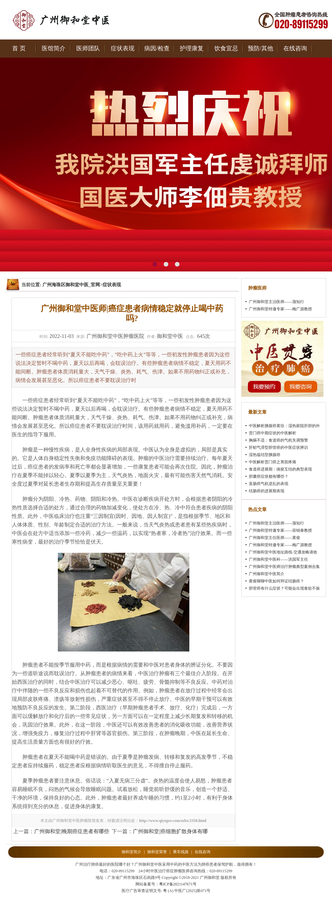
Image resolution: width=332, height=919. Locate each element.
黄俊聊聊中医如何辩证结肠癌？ (276, 581)
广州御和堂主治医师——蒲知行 (276, 301)
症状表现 (122, 48)
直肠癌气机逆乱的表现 (268, 483)
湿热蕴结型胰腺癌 (264, 454)
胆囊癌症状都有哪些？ (268, 476)
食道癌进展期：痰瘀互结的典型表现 (280, 469)
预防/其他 (260, 48)
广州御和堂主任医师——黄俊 (274, 537)
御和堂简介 (131, 852)
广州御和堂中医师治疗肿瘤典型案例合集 (284, 566)
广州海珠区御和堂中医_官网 (71, 284)
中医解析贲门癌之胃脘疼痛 (272, 462)
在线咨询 (295, 48)
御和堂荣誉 (157, 852)
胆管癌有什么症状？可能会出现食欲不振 (284, 588)
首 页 (19, 48)
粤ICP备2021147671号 (178, 884)
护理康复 (191, 48)
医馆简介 (53, 48)
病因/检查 (157, 48)
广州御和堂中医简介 (266, 574)
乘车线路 (181, 852)
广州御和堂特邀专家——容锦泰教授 (280, 530)
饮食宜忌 (226, 48)
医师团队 (88, 48)
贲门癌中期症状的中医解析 (272, 433)
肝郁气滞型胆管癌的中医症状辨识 (278, 447)
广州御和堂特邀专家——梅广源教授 (280, 309)
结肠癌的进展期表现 (266, 491)
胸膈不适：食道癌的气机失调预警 (278, 440)
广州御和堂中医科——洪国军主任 (278, 559)
